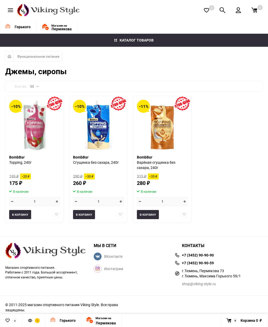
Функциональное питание (38, 56)
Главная (9, 56)
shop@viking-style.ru (199, 283)
